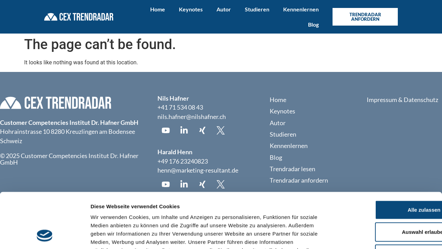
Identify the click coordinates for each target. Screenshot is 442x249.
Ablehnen (384, 203)
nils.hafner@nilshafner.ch (191, 116)
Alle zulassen (384, 159)
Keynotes (191, 9)
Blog (313, 24)
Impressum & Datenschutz (402, 99)
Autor (224, 9)
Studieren (257, 9)
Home (157, 9)
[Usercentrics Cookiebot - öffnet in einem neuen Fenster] (45, 235)
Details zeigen (367, 235)
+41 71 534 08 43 (180, 107)
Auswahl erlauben (384, 181)
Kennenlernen (301, 9)
